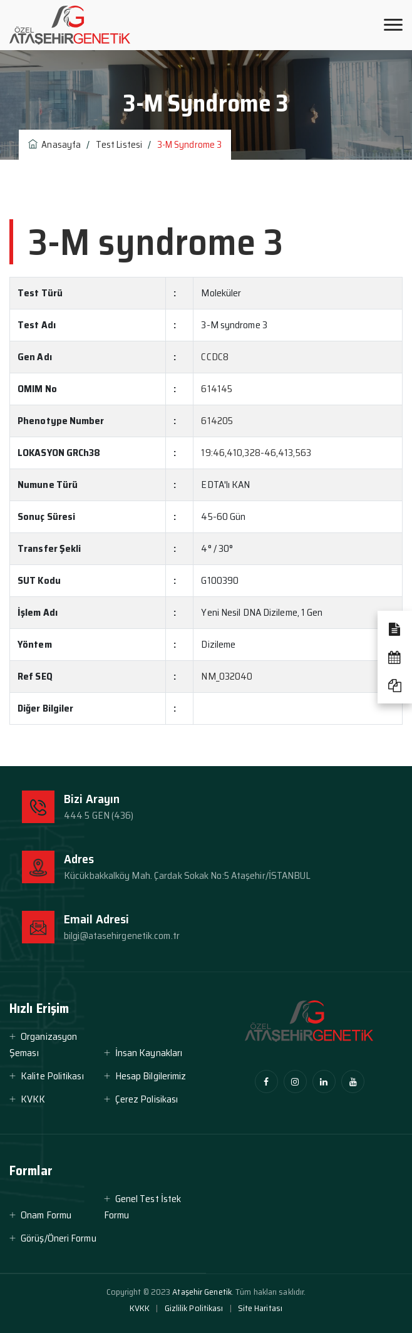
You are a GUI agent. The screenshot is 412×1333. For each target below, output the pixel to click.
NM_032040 (226, 676)
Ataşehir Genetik (202, 1292)
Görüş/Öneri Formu (58, 1238)
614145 (216, 389)
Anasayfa (54, 144)
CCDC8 (215, 357)
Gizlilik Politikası (194, 1308)
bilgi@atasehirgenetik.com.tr (122, 935)
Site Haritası (260, 1308)
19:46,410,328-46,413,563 (256, 452)
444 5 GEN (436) (99, 815)
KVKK (33, 1099)
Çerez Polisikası (146, 1099)
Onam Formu (46, 1215)
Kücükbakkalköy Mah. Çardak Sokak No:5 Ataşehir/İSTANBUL (187, 875)
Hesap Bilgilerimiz (151, 1076)
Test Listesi (119, 144)
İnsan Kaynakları (149, 1053)
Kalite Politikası (52, 1076)
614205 (217, 420)
